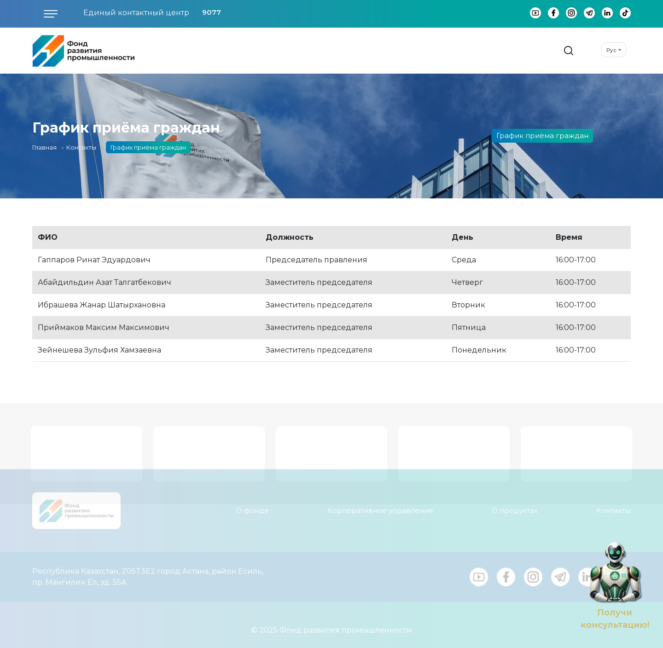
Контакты (81, 147)
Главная (44, 147)
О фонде (252, 505)
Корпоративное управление (380, 505)
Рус (611, 49)
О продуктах (515, 505)
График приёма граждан (542, 135)
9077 (211, 12)
